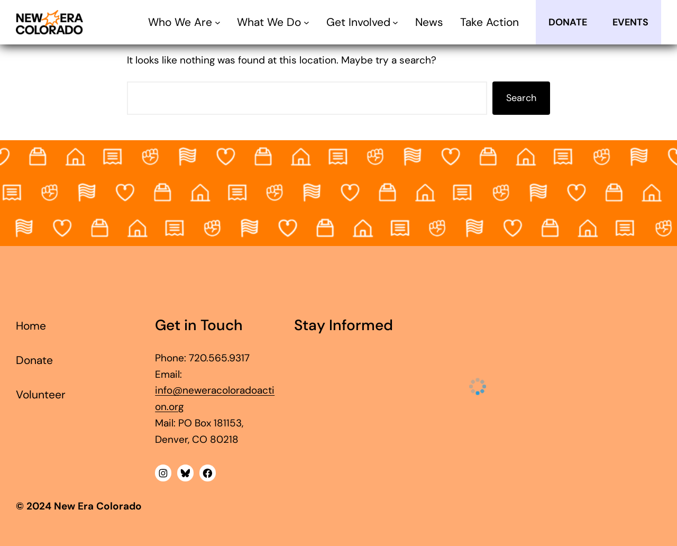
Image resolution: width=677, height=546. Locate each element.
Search (521, 98)
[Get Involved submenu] (395, 22)
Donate (567, 22)
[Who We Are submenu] (218, 22)
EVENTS (630, 22)
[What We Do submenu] (306, 22)
